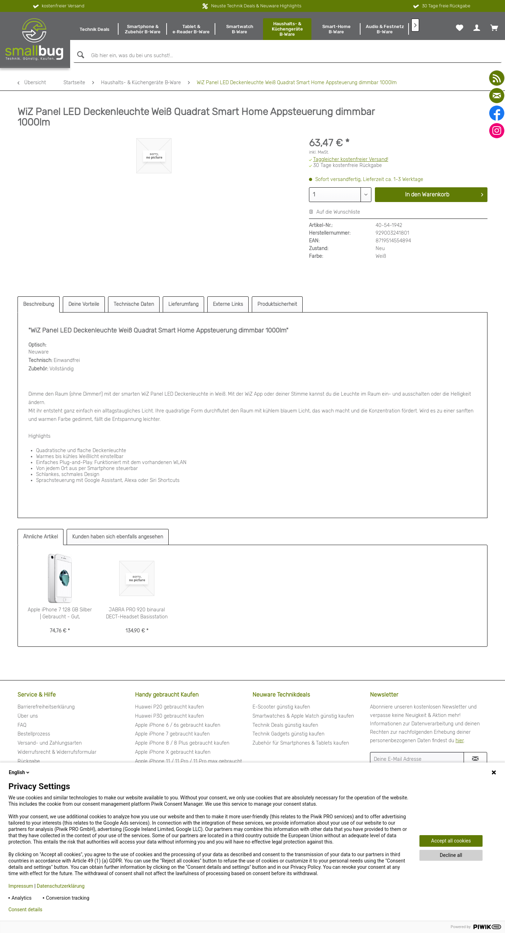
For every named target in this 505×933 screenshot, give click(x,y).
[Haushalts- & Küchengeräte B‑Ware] (287, 29)
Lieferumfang (183, 304)
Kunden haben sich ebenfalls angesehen (117, 537)
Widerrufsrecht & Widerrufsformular (57, 752)
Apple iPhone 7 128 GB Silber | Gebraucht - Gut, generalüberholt (60, 613)
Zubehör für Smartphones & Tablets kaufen (300, 743)
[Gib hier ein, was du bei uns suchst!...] (287, 56)
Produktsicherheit (277, 304)
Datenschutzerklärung (61, 886)
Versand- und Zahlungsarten (50, 743)
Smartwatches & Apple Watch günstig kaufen (303, 716)
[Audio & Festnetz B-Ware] (385, 29)
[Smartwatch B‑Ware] (239, 29)
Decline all (451, 855)
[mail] (496, 95)
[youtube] (496, 78)
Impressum (20, 886)
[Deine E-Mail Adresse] (417, 759)
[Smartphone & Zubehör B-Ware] (143, 29)
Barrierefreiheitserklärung (46, 707)
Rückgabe (29, 761)
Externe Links (228, 304)
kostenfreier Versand (58, 6)
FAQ (22, 725)
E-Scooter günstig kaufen (281, 707)
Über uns (28, 716)
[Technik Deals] (94, 29)
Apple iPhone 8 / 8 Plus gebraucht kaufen (182, 743)
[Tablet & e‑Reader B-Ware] (191, 29)
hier (460, 741)
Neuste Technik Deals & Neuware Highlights (256, 5)
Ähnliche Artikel (40, 537)
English (20, 772)
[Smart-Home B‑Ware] (336, 29)
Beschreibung (38, 304)
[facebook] (496, 113)
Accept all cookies (451, 841)
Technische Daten (134, 304)
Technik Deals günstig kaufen (285, 725)
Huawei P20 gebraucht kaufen (169, 707)
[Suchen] (80, 55)
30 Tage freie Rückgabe (440, 6)
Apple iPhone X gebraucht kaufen (172, 752)
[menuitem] (94, 29)
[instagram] (496, 130)
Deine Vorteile (83, 304)
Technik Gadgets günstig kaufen (288, 734)
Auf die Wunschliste (334, 212)
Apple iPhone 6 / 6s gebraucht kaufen (177, 725)
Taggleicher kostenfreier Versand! (350, 159)
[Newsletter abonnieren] (475, 759)
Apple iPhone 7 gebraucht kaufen (172, 734)
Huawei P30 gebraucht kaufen (169, 716)
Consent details (25, 909)
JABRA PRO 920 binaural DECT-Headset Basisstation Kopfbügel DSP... (137, 613)
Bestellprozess (34, 734)
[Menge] (340, 194)
